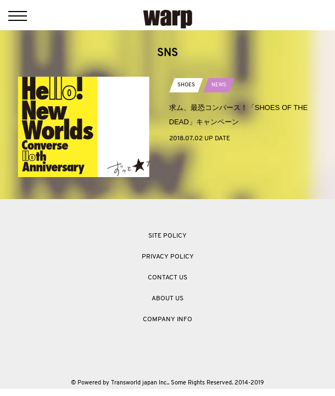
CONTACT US (167, 277)
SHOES (186, 85)
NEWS (218, 85)
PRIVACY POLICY (168, 257)
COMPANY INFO (167, 319)
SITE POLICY (167, 236)
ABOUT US (167, 298)
